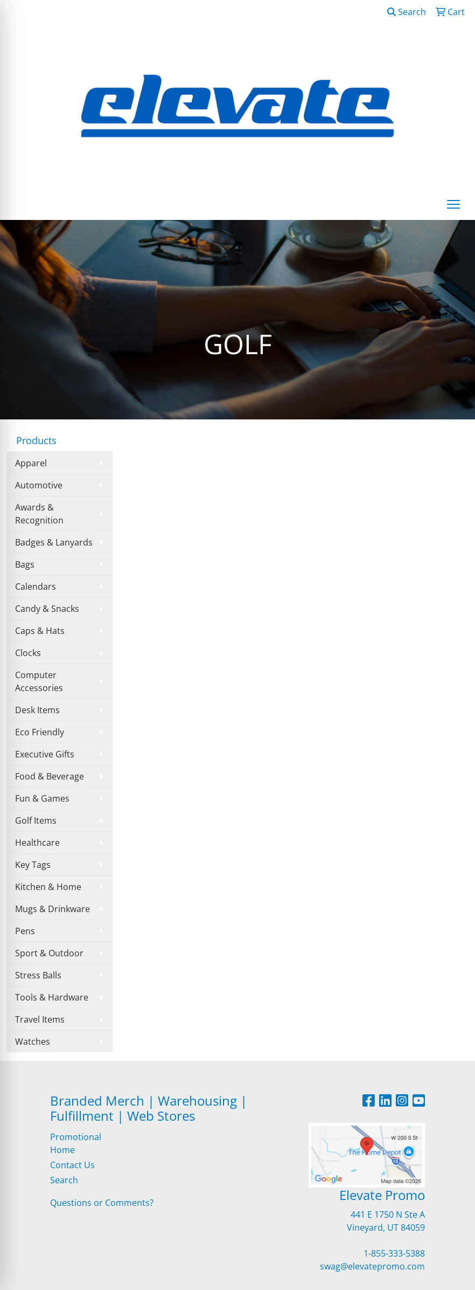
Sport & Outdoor (49, 953)
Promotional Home (75, 1143)
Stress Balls (38, 975)
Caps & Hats (40, 631)
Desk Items (37, 710)
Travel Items (40, 1019)
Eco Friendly (39, 732)
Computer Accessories (39, 681)
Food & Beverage (49, 776)
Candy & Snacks (47, 609)
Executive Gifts (44, 754)
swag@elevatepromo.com (372, 1266)
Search (406, 12)
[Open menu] (453, 204)
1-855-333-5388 (394, 1253)
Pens (25, 931)
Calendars (35, 586)
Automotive (38, 485)
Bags (24, 564)
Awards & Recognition (39, 513)
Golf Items (36, 820)
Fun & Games (42, 798)
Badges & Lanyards (54, 542)
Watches (32, 1041)
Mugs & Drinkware (52, 909)
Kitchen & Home (48, 887)
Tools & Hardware (51, 997)
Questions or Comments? (101, 1203)
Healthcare (37, 842)
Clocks (28, 653)
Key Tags (33, 865)
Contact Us (72, 1165)
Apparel (31, 463)
